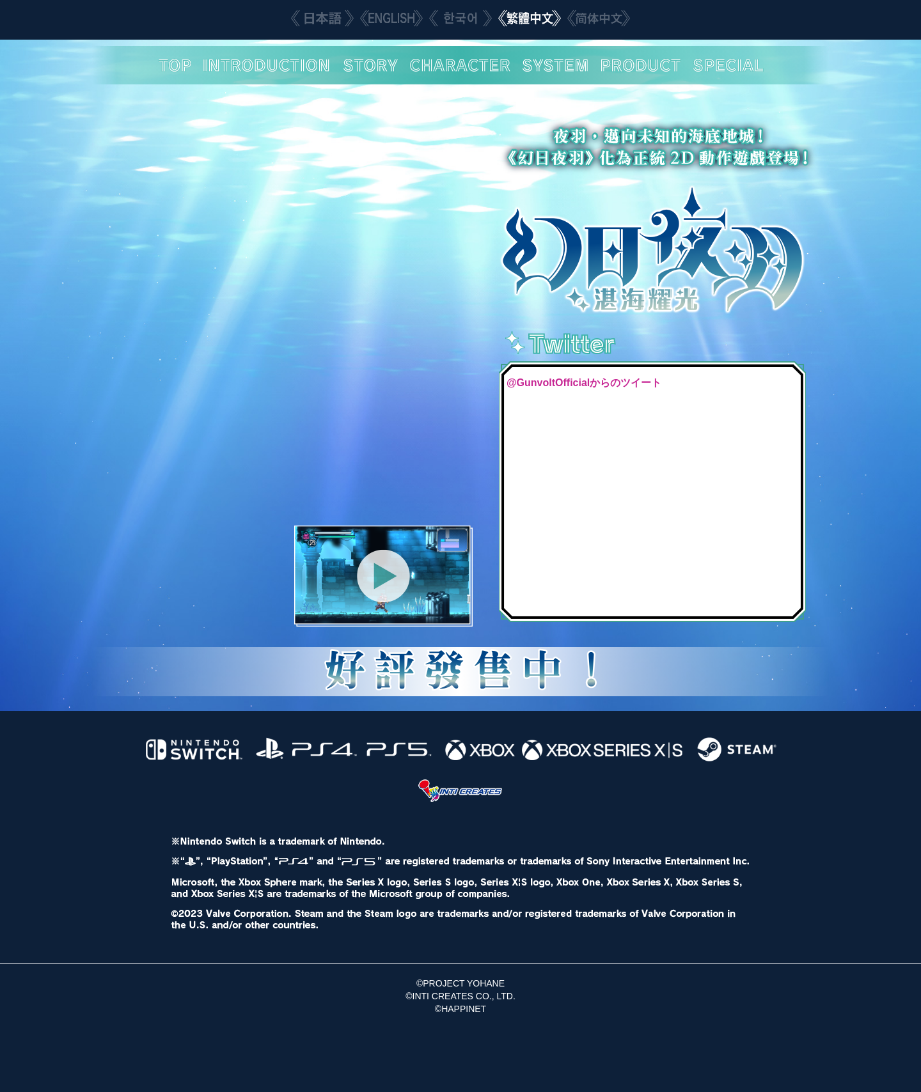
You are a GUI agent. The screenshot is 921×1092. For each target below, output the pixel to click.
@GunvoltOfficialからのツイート (584, 382)
